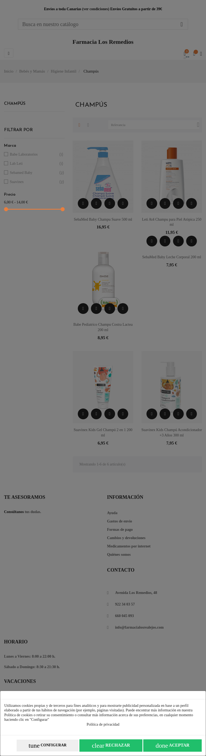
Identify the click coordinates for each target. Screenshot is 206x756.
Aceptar (172, 745)
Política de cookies (18, 715)
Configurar (48, 745)
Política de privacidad (103, 724)
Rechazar (111, 745)
